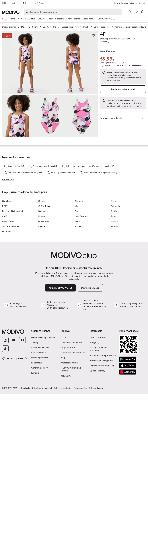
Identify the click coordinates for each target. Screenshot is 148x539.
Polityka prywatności (62, 525)
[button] (26, 62)
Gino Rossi (7, 338)
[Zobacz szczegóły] (142, 118)
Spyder (78, 363)
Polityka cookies (80, 525)
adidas (78, 358)
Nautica (114, 358)
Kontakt (35, 509)
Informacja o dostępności (101, 497)
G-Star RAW (44, 343)
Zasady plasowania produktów (98, 485)
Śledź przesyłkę (38, 489)
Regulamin (25, 525)
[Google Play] (127, 496)
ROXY (5, 343)
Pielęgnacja (95, 479)
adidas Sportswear (11, 363)
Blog (116, 3)
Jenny (113, 338)
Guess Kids (43, 358)
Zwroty (34, 479)
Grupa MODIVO (68, 484)
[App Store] (127, 502)
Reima (113, 353)
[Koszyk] (142, 12)
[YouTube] (14, 477)
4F (103, 34)
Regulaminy (66, 512)
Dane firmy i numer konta (72, 479)
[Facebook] (22, 477)
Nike (77, 343)
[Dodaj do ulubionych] (93, 35)
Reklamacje (36, 499)
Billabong (79, 338)
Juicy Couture (81, 353)
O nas (63, 474)
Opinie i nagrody (97, 507)
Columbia (115, 343)
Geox (77, 348)
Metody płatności (39, 494)
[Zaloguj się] (130, 12)
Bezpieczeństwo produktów (103, 492)
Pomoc (142, 3)
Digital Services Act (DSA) (102, 502)
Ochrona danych (96, 525)
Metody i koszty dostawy (43, 474)
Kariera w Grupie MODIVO (73, 489)
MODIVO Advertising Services (71, 506)
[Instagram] (5, 477)
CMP (4, 353)
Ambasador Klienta (69, 499)
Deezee (41, 338)
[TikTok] (5, 485)
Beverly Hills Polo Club (13, 348)
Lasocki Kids (8, 358)
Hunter (41, 353)
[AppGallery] (127, 509)
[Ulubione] (136, 12)
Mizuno (114, 363)
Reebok (41, 363)
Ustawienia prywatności (42, 525)
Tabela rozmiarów (98, 474)
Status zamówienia (40, 484)
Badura (41, 348)
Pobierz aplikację (129, 3)
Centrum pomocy (39, 504)
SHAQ (114, 348)
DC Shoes (6, 368)
